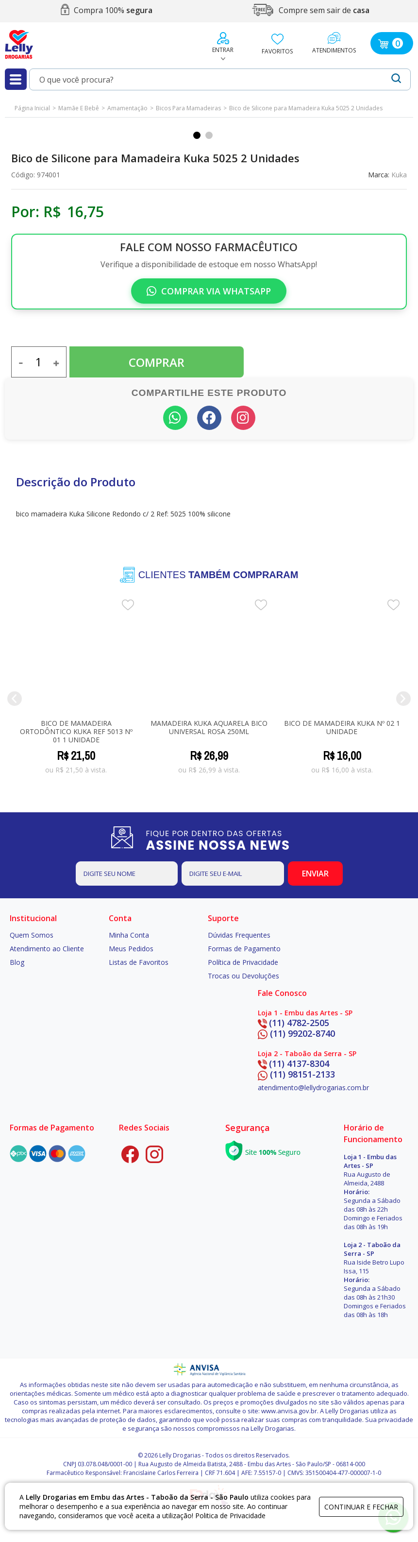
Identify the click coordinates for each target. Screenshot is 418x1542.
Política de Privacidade (243, 962)
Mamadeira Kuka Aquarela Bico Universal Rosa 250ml (209, 727)
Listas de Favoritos (138, 962)
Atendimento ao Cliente (47, 948)
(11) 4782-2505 (293, 1022)
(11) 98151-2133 (296, 1074)
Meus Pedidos (131, 948)
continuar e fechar (361, 1506)
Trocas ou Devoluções (243, 975)
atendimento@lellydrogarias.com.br (313, 1087)
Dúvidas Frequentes (239, 935)
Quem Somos (31, 935)
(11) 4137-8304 (293, 1063)
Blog (17, 962)
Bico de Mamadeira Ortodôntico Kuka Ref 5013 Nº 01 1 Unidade (76, 731)
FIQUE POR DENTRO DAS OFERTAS (228, 840)
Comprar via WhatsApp (209, 291)
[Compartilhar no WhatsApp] (175, 418)
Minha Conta (129, 935)
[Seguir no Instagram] (243, 418)
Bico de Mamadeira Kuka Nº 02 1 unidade (342, 727)
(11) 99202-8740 (296, 1033)
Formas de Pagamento (244, 948)
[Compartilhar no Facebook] (209, 418)
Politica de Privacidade (230, 1515)
